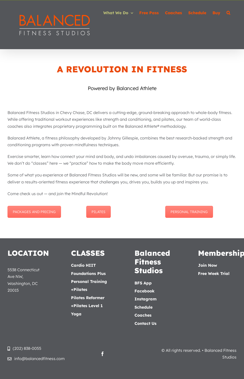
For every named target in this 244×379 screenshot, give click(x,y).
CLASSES (88, 253)
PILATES (99, 212)
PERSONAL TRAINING (189, 212)
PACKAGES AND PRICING (34, 212)
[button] (228, 12)
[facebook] (102, 354)
